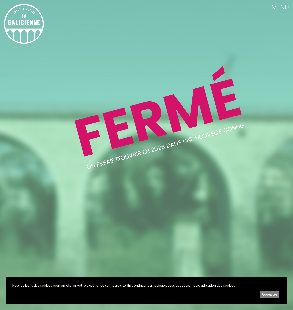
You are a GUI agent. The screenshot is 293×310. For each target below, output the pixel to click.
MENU (279, 7)
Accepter (269, 294)
